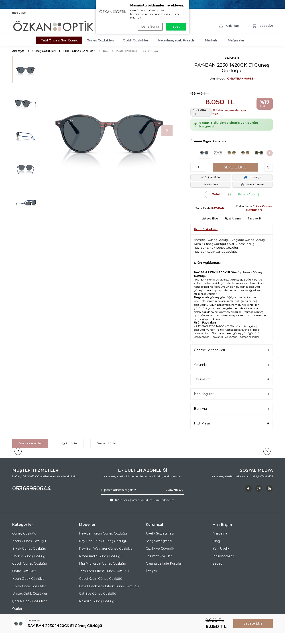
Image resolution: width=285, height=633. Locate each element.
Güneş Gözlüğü (24, 533)
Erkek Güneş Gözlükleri (79, 51)
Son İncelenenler (30, 443)
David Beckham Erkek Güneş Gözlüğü (109, 586)
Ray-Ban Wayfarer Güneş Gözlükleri (106, 549)
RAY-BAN (231, 58)
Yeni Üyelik (221, 549)
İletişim (151, 571)
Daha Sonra (150, 27)
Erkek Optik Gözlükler (29, 586)
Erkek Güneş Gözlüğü (29, 549)
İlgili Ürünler (69, 443)
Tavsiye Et (254, 218)
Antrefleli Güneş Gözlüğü (212, 240)
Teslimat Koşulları (159, 556)
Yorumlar (231, 365)
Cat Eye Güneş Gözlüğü (97, 594)
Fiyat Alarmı (233, 218)
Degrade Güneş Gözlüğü (249, 240)
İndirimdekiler (223, 556)
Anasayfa (18, 51)
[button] (167, 130)
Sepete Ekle (235, 167)
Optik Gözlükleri (136, 40)
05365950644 (31, 488)
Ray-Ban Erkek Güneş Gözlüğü (216, 247)
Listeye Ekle (210, 218)
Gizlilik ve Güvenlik (160, 549)
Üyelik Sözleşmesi (160, 533)
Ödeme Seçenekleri (231, 350)
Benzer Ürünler (106, 443)
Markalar (212, 40)
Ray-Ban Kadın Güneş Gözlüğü (216, 251)
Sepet (217, 563)
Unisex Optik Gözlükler (29, 594)
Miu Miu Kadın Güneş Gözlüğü (102, 563)
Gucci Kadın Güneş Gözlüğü (100, 579)
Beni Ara (231, 409)
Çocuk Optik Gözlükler (29, 601)
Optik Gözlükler (24, 571)
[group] (109, 130)
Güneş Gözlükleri (100, 40)
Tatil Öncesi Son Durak (59, 40)
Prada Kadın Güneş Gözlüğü (100, 556)
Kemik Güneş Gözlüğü (210, 244)
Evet (176, 27)
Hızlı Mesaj (231, 423)
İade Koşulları (231, 394)
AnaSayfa (220, 533)
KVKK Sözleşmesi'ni (127, 500)
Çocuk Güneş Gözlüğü (29, 563)
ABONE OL (174, 490)
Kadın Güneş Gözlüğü (29, 541)
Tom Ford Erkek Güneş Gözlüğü (104, 571)
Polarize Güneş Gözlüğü (97, 601)
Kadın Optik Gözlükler (29, 579)
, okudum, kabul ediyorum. (142, 500)
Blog (216, 541)
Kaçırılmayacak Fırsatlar (177, 40)
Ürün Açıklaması (231, 263)
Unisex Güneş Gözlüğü (29, 556)
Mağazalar (236, 40)
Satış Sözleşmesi (159, 541)
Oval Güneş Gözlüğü (241, 244)
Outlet (17, 609)
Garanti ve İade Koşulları (164, 563)
